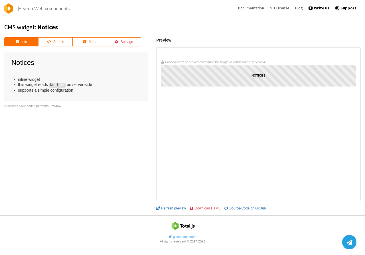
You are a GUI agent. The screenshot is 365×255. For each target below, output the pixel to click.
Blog (299, 8)
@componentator (183, 236)
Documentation (251, 8)
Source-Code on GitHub (245, 208)
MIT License (279, 8)
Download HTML (205, 208)
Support (345, 8)
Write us (319, 8)
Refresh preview (171, 208)
